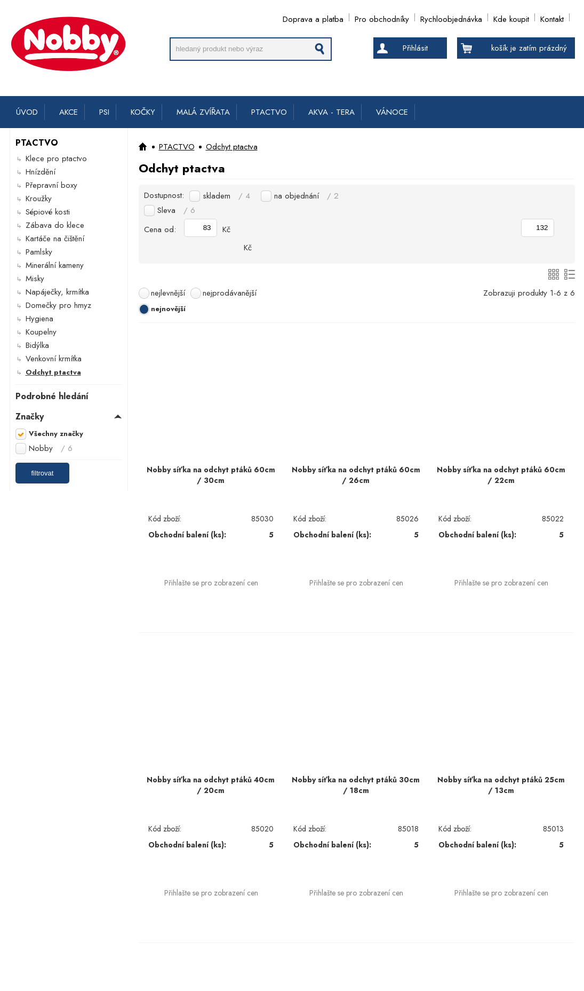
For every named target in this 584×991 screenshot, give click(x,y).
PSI (104, 112)
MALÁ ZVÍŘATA (203, 112)
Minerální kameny (55, 265)
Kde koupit (511, 17)
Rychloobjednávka (451, 17)
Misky (35, 278)
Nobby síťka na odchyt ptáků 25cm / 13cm (501, 785)
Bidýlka (37, 345)
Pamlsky (39, 252)
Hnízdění (40, 172)
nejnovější (168, 309)
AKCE (68, 112)
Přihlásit (415, 48)
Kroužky (39, 198)
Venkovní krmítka (54, 358)
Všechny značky (56, 434)
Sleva (176, 210)
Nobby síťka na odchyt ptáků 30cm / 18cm (356, 785)
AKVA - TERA (331, 112)
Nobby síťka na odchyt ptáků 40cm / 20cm (211, 785)
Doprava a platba (313, 17)
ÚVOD (27, 112)
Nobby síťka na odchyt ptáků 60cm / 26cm (356, 475)
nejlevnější (168, 293)
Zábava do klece (55, 225)
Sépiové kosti (48, 212)
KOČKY (143, 112)
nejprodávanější (230, 293)
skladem (226, 196)
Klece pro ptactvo (56, 158)
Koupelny (41, 332)
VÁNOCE (392, 112)
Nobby (51, 448)
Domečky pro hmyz (58, 305)
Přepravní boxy (51, 185)
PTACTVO (269, 112)
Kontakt (552, 17)
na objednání (306, 196)
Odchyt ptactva (53, 372)
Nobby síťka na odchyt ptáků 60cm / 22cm (501, 475)
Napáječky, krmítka (57, 292)
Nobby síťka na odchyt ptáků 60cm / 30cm (211, 475)
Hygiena (39, 318)
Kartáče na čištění (55, 238)
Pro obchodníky (382, 17)
